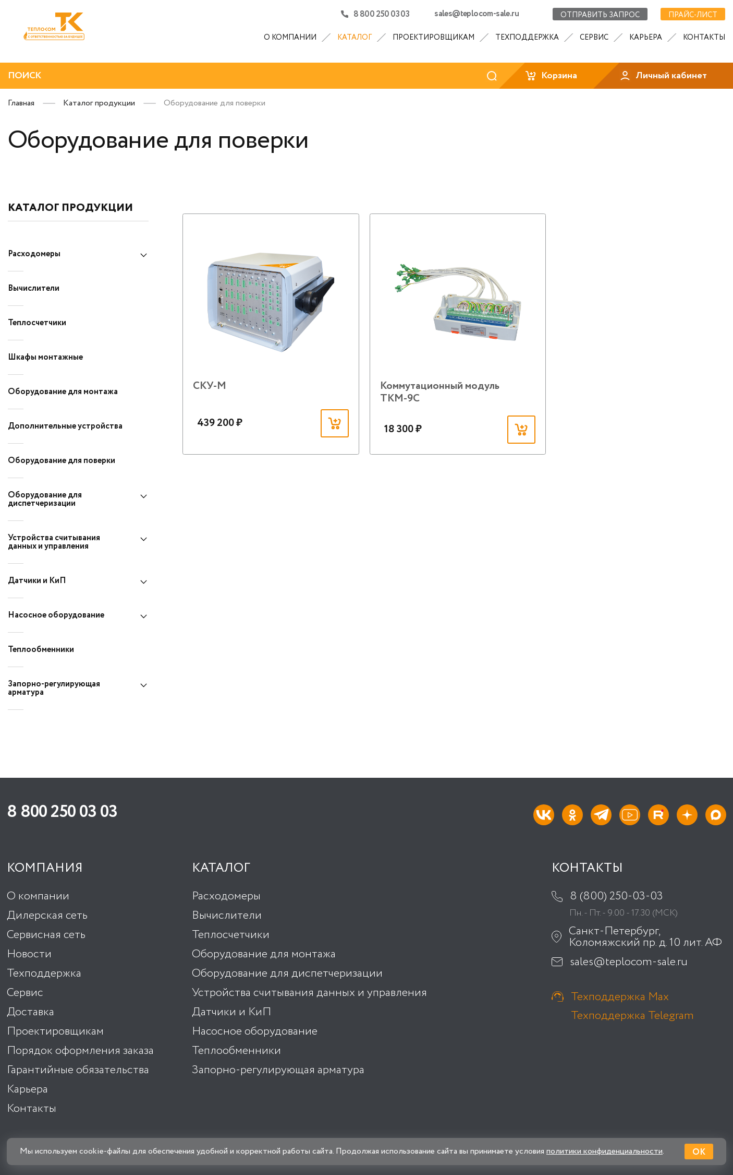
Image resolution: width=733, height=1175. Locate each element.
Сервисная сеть (46, 935)
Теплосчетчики (37, 323)
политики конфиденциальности (604, 1151)
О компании (290, 37)
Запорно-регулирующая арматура (54, 688)
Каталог (354, 37)
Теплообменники (41, 650)
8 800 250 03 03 (375, 14)
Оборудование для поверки (61, 461)
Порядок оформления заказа (80, 1051)
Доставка (30, 1012)
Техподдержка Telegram (632, 1015)
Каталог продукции (99, 103)
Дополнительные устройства (65, 426)
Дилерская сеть (47, 915)
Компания (45, 868)
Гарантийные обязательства (78, 1070)
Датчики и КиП (37, 581)
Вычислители (33, 288)
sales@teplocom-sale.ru (476, 14)
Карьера (645, 37)
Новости (29, 954)
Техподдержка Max (620, 996)
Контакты (704, 37)
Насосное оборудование (56, 615)
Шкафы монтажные (45, 357)
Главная (21, 103)
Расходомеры (34, 254)
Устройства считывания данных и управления (54, 542)
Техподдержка (527, 37)
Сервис (594, 37)
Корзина (550, 75)
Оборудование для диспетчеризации (45, 499)
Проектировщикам (433, 37)
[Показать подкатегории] (143, 255)
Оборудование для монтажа (63, 392)
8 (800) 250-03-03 (616, 896)
